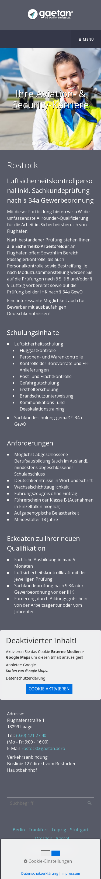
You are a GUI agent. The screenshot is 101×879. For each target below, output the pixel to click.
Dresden (43, 838)
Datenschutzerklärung (25, 678)
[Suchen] (89, 803)
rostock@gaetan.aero (43, 748)
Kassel (62, 838)
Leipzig (59, 830)
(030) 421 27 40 (31, 735)
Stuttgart (79, 830)
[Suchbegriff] (50, 803)
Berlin (19, 830)
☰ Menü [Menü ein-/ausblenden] (86, 39)
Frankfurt (38, 830)
